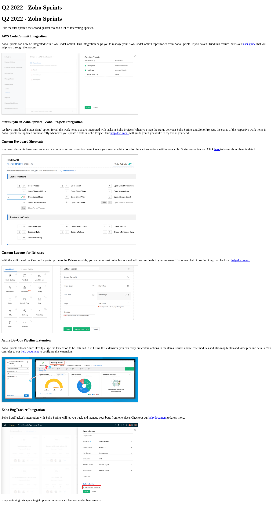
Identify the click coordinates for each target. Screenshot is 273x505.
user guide (249, 44)
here (217, 149)
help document (120, 133)
